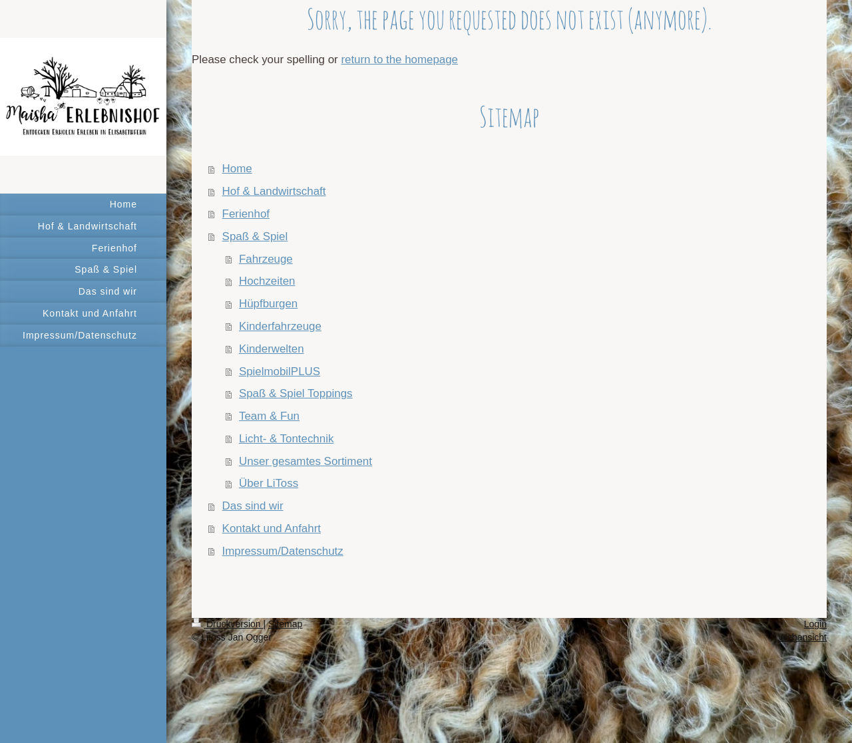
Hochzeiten (267, 281)
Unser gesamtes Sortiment (305, 461)
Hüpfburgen (268, 303)
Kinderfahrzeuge (280, 326)
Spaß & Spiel (255, 236)
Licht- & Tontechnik (286, 438)
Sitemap (285, 624)
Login (815, 624)
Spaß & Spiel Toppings (296, 393)
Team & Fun (269, 416)
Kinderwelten (271, 349)
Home (237, 168)
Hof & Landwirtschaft (274, 191)
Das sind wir (253, 506)
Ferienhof (246, 214)
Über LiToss (268, 483)
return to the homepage (399, 59)
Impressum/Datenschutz (282, 551)
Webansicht (802, 637)
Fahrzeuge (266, 259)
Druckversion (227, 624)
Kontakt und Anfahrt (271, 528)
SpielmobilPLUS (279, 371)
